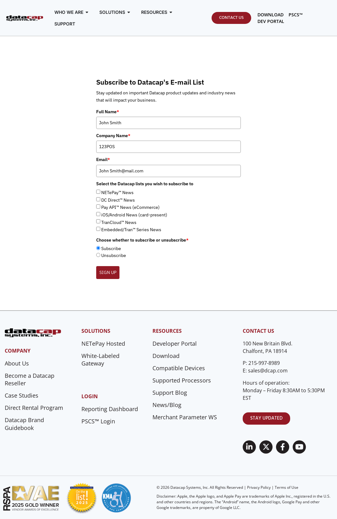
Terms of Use (286, 487)
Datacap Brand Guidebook (24, 424)
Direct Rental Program (34, 407)
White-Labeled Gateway (100, 359)
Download (166, 356)
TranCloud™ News (118, 222)
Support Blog (169, 392)
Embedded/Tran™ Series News (131, 229)
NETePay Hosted (103, 343)
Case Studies (21, 395)
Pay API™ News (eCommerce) (130, 207)
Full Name (107, 111)
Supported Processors (181, 380)
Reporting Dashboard (109, 409)
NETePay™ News (117, 192)
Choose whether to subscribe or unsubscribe (142, 240)
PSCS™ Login (98, 421)
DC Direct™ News (118, 200)
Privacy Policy (259, 487)
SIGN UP (107, 272)
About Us (17, 363)
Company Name (113, 135)
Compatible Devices (178, 368)
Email (103, 159)
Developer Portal (174, 343)
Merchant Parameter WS (184, 417)
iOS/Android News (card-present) (134, 215)
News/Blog (166, 405)
